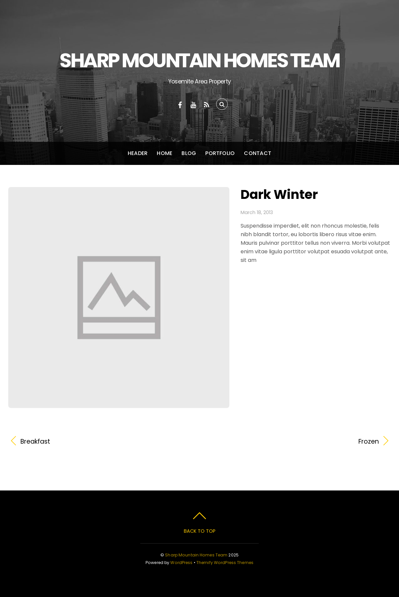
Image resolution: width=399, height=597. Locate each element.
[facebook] (180, 104)
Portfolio (220, 153)
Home (164, 153)
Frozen (295, 441)
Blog (189, 153)
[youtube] (193, 104)
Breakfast (35, 441)
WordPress (181, 562)
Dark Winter (279, 194)
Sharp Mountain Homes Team (196, 555)
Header (138, 153)
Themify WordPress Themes (224, 562)
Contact (257, 153)
